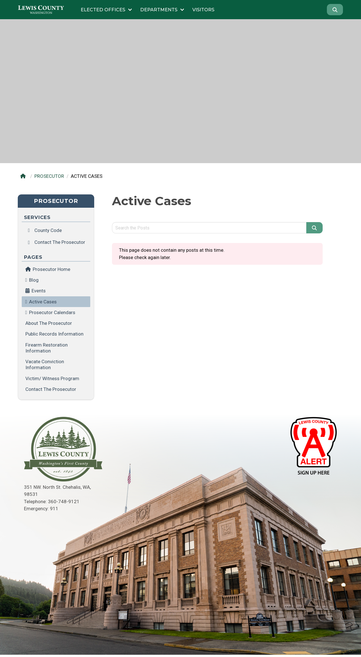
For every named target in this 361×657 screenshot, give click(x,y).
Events (39, 291)
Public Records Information (54, 334)
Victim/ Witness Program (52, 378)
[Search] (335, 9)
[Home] (24, 176)
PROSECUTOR (49, 176)
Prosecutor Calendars (52, 312)
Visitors (203, 9)
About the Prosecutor (48, 323)
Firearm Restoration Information (46, 348)
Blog (34, 280)
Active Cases (43, 302)
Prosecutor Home (47, 269)
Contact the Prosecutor (50, 389)
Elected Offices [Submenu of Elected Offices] (103, 9)
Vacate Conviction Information (44, 364)
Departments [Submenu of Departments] (158, 9)
